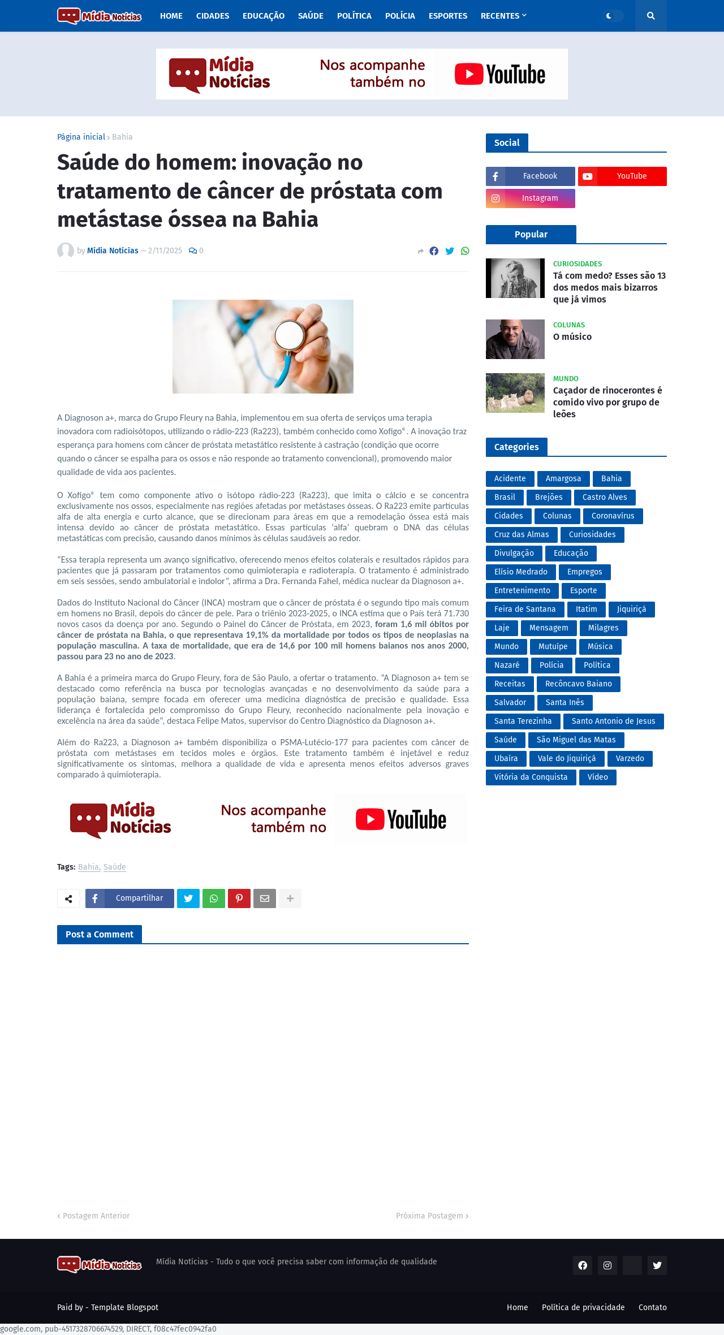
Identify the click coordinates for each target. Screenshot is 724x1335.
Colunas (557, 516)
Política (597, 665)
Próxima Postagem (429, 1216)
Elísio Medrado (521, 572)
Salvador (510, 702)
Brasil (504, 497)
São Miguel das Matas (576, 740)
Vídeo (598, 777)
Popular (531, 234)
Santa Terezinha (523, 721)
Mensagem (548, 628)
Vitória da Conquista (531, 777)
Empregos (584, 572)
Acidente (510, 478)
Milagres (603, 628)
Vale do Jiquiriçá (567, 758)
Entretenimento (522, 590)
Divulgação (514, 553)
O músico (572, 336)
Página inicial (81, 137)
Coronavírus (613, 516)
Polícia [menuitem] (400, 16)
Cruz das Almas (521, 534)
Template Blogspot (124, 1307)
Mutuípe (553, 646)
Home (517, 1307)
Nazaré (507, 665)
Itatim (586, 609)
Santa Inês (565, 702)
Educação (571, 553)
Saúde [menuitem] (311, 16)
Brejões (549, 497)
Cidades (508, 516)
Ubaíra (506, 758)
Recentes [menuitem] (500, 16)
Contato (653, 1307)
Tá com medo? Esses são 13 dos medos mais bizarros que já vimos (609, 287)
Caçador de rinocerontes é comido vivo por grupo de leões (607, 402)
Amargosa (563, 478)
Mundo (506, 646)
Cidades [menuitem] (212, 16)
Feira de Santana (525, 609)
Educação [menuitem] (264, 16)
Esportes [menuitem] (448, 16)
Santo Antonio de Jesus (614, 721)
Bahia (122, 137)
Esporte (583, 590)
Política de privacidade (583, 1307)
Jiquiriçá (632, 609)
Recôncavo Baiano (578, 684)
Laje (502, 628)
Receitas (509, 684)
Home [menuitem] (171, 16)
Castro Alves (605, 497)
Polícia (552, 665)
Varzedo (630, 758)
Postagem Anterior (96, 1216)
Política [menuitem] (354, 16)
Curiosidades (592, 534)
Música (600, 646)
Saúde (115, 867)
